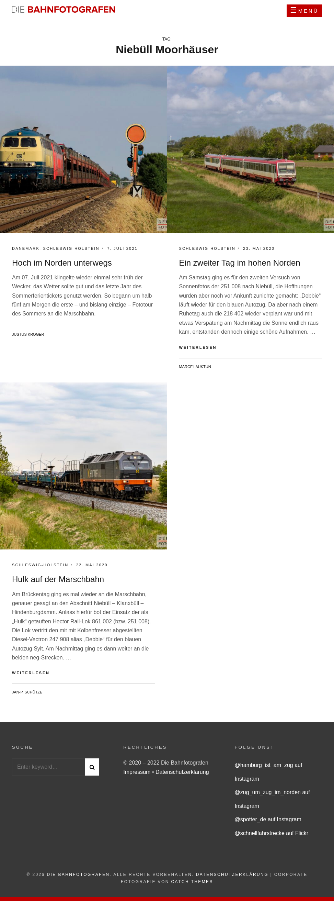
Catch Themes (192, 881)
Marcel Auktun (195, 367)
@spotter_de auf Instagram (268, 819)
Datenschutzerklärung (182, 772)
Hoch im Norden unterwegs (62, 262)
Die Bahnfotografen (78, 874)
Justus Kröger (28, 334)
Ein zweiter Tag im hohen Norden (239, 262)
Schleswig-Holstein (71, 248)
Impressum (137, 772)
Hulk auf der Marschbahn (58, 579)
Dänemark (25, 248)
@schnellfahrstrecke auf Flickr (272, 833)
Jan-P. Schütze (27, 692)
